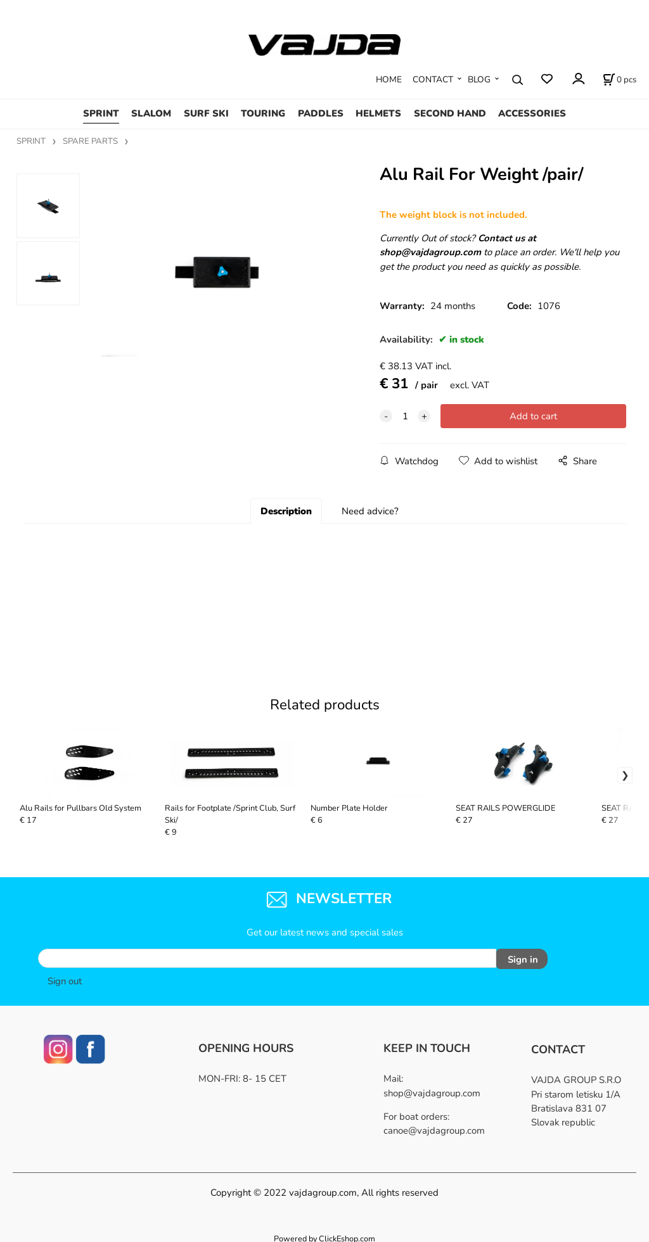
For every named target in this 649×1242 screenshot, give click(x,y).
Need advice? (370, 511)
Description (286, 511)
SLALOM (151, 113)
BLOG (479, 79)
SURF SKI (206, 113)
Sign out (65, 978)
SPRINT (101, 113)
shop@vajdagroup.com (431, 1090)
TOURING (263, 113)
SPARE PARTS (90, 141)
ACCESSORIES (532, 113)
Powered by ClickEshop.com (324, 1235)
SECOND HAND (450, 113)
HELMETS (378, 113)
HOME (389, 79)
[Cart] (619, 80)
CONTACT (433, 79)
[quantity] (405, 416)
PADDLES (321, 113)
